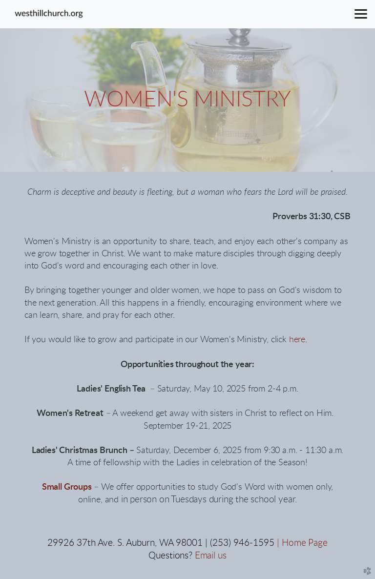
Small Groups (67, 487)
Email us (211, 555)
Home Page (305, 543)
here (297, 339)
